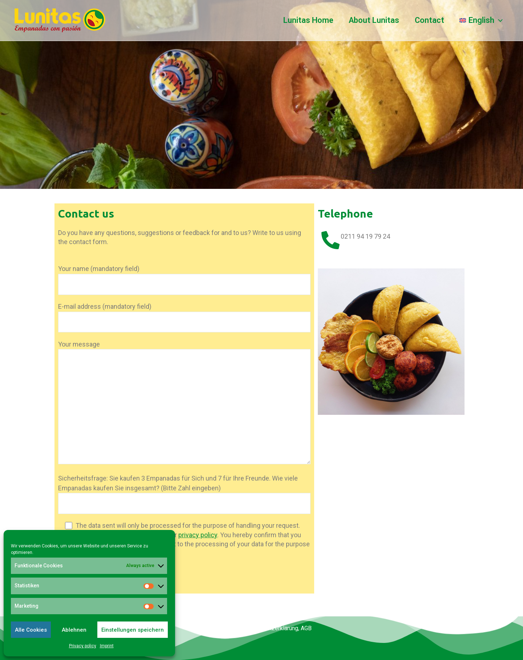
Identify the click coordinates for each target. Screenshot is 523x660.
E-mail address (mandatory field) (184, 317)
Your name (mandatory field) (184, 280)
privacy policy (197, 535)
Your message (184, 403)
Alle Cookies (31, 630)
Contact (428, 20)
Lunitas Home (306, 20)
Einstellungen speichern (132, 630)
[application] (498, 20)
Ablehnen (74, 630)
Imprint (107, 645)
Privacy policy (82, 645)
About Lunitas (372, 20)
